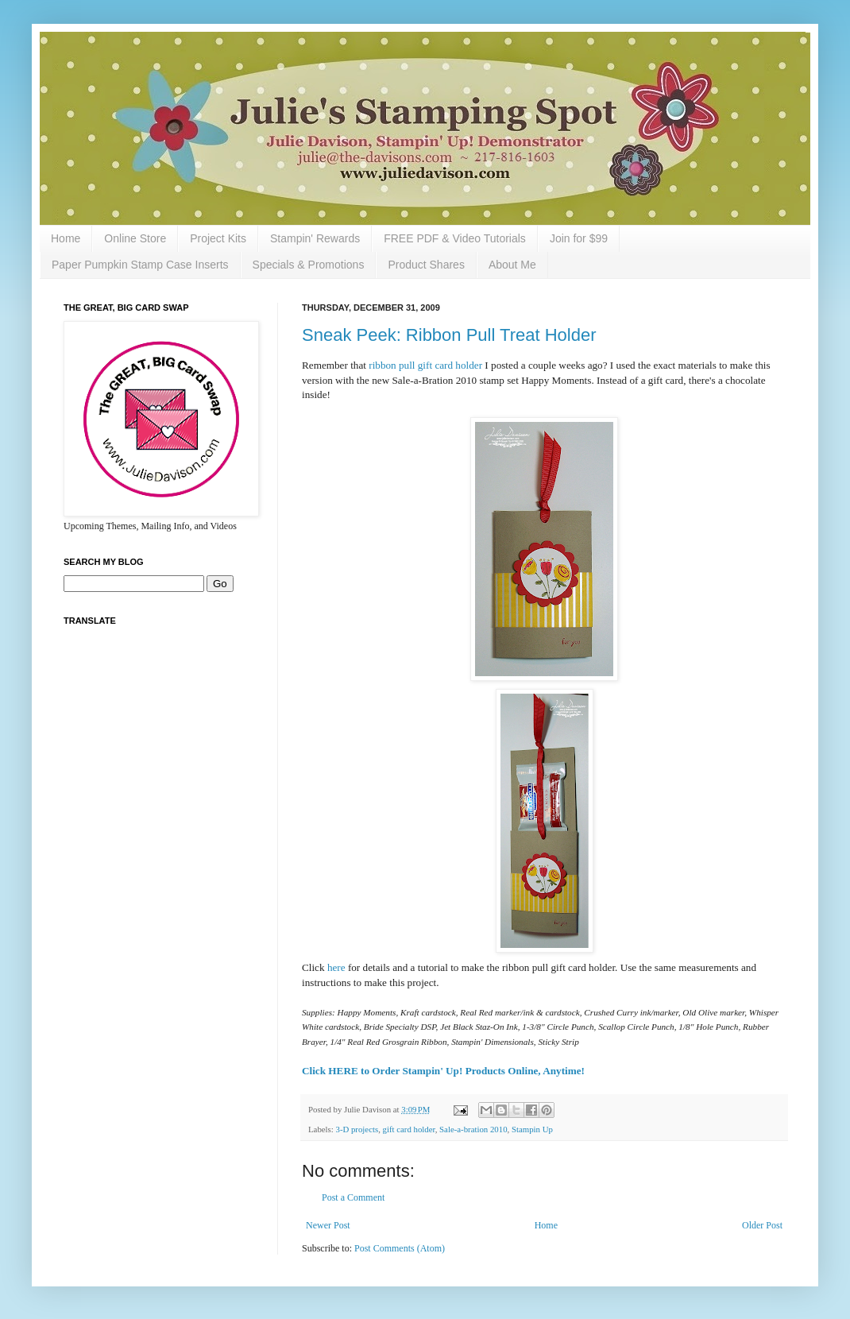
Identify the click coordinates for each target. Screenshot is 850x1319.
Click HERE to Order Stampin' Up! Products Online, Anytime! (443, 1071)
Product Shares (426, 264)
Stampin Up (532, 1129)
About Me (512, 264)
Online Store (135, 238)
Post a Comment (353, 1197)
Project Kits (218, 238)
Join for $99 (579, 238)
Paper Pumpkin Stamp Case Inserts (140, 264)
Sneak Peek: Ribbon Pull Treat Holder (449, 335)
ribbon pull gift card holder (424, 365)
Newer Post (328, 1225)
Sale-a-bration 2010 (473, 1129)
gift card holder (409, 1129)
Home (65, 238)
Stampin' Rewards (315, 238)
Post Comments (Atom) (399, 1248)
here (336, 967)
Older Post (762, 1225)
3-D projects (356, 1129)
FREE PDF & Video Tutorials (455, 238)
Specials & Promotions (309, 264)
